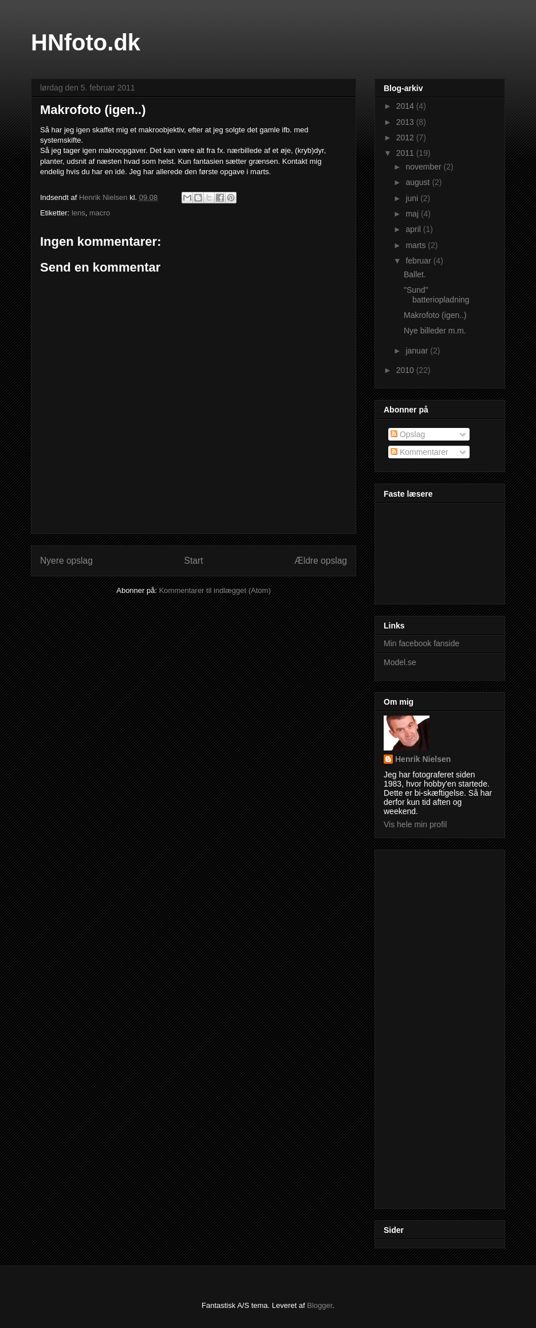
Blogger (319, 1305)
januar (417, 350)
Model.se (400, 662)
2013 (406, 122)
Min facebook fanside (421, 643)
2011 (406, 153)
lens (78, 213)
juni (412, 198)
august (418, 182)
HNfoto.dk (85, 42)
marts (416, 245)
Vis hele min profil (415, 824)
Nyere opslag (66, 560)
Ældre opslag (320, 560)
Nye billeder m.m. (435, 330)
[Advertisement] (429, 1026)
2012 (406, 137)
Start (193, 560)
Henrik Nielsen (423, 759)
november (424, 166)
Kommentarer (419, 452)
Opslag (408, 434)
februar (419, 260)
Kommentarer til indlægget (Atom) (215, 590)
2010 (406, 370)
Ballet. (415, 274)
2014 (406, 106)
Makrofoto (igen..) (435, 315)
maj (412, 213)
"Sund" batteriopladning (437, 294)
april (414, 229)
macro (99, 213)
